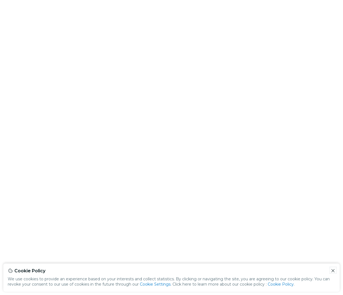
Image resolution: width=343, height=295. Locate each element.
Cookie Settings (155, 284)
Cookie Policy (281, 284)
